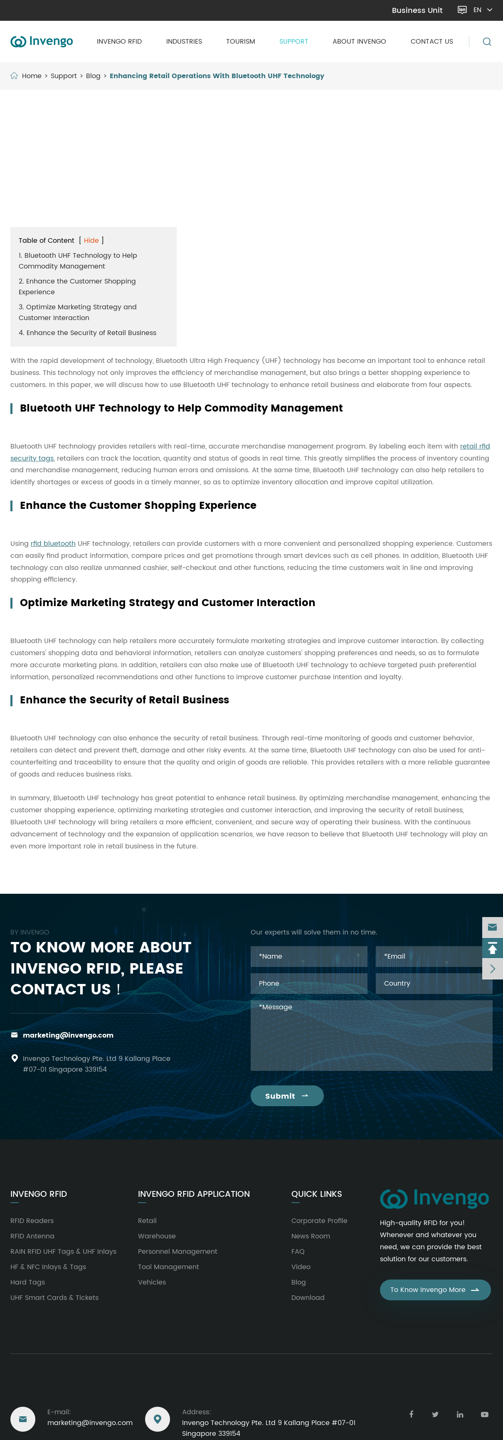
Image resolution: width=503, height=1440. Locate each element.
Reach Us (30, 1389)
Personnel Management (177, 1251)
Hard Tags (27, 1282)
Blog (93, 76)
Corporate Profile (319, 1221)
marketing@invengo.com (54, 10)
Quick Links (316, 1195)
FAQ (298, 1251)
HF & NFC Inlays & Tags (48, 1267)
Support (293, 41)
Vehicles (152, 1282)
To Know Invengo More (435, 1290)
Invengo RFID (119, 41)
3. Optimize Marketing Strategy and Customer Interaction (78, 312)
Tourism (240, 41)
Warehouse (157, 1236)
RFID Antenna (32, 1236)
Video (301, 1267)
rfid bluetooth (53, 543)
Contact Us (432, 41)
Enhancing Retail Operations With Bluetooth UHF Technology (217, 76)
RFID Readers (32, 1221)
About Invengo (359, 41)
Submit (287, 1096)
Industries (184, 41)
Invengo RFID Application (194, 1195)
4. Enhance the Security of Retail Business (87, 333)
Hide (91, 240)
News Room (310, 1236)
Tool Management (168, 1267)
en (484, 10)
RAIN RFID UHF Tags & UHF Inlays (63, 1251)
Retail (147, 1221)
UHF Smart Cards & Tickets (54, 1297)
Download (308, 1297)
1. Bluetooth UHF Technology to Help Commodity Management (78, 261)
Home (32, 76)
